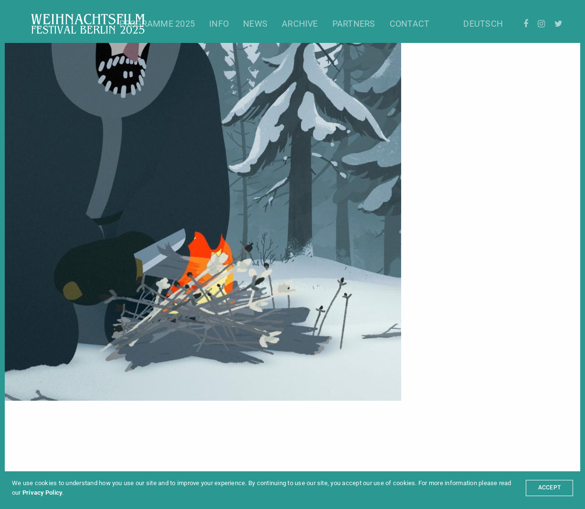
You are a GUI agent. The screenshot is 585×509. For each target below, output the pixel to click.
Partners (353, 24)
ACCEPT (549, 487)
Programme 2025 (157, 24)
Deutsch (483, 24)
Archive (300, 24)
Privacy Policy (42, 492)
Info (219, 24)
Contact (410, 24)
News (255, 24)
